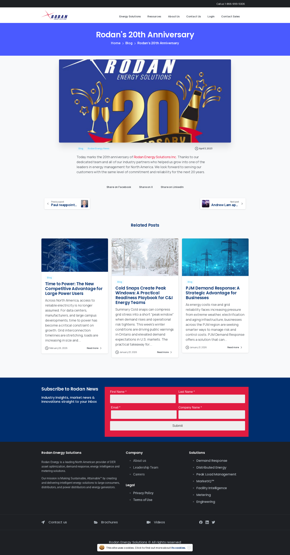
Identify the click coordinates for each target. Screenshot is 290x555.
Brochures (109, 522)
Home (115, 43)
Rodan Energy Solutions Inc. (155, 157)
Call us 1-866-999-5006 (230, 4)
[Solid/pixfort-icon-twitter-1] (213, 522)
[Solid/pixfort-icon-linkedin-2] (207, 522)
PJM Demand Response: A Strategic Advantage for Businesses (213, 296)
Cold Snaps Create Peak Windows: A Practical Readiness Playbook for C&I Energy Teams (144, 298)
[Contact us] (43, 522)
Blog (128, 43)
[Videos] (148, 522)
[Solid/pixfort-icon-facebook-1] (201, 522)
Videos (159, 522)
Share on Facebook (118, 186)
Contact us (57, 522)
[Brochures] (95, 522)
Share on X (145, 186)
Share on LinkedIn (171, 186)
